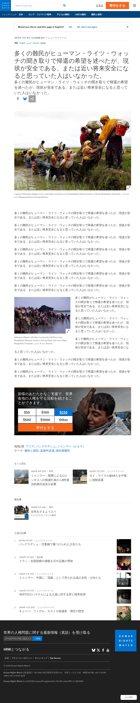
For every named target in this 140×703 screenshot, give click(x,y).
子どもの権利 (64, 14)
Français (36, 43)
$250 (64, 412)
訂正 (7, 657)
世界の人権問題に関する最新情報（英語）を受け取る (47, 632)
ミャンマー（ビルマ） (71, 446)
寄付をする (117, 5)
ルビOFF (129, 697)
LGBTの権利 (82, 14)
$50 (27, 412)
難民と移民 (98, 14)
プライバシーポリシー (21, 657)
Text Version (55, 657)
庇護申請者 (47, 451)
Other (63, 419)
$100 (45, 412)
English (22, 43)
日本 (22, 14)
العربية (29, 43)
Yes (70, 27)
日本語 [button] (99, 5)
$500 (27, 419)
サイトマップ (41, 657)
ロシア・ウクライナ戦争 (41, 14)
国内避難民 (63, 451)
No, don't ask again (87, 27)
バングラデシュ (46, 446)
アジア (30, 446)
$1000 (45, 419)
